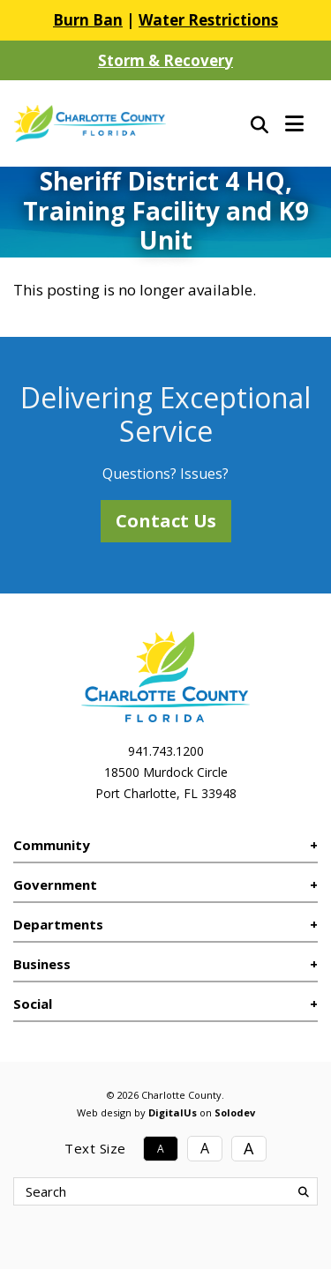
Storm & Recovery (165, 60)
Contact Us (166, 521)
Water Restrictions (208, 20)
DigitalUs (172, 1112)
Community (51, 845)
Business (42, 964)
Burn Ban (88, 20)
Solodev (234, 1112)
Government (55, 884)
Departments (58, 924)
